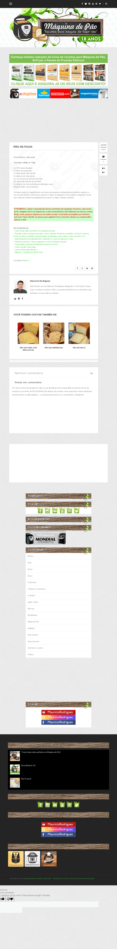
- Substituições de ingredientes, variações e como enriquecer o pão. (44, 239)
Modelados (33, 615)
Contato (47, 879)
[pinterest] (96, 3)
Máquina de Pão (34, 879)
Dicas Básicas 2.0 (28, 765)
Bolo (30, 562)
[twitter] (100, 3)
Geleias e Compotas (37, 589)
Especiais (32, 582)
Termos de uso (60, 879)
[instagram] (89, 3)
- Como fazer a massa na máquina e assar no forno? (36, 244)
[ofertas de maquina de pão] (58, 93)
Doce (30, 576)
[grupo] (86, 3)
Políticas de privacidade (82, 879)
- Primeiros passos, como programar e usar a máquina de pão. (40, 241)
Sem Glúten (33, 635)
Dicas (30, 569)
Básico (26, 260)
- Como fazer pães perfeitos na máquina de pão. (34, 231)
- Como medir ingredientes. (26, 249)
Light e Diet (33, 602)
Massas (31, 608)
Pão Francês (26, 779)
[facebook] (82, 3)
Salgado (31, 628)
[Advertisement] (58, 120)
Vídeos (31, 654)
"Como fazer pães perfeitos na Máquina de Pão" (41, 752)
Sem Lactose (33, 641)
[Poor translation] (10, 899)
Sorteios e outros (35, 648)
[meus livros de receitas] (58, 70)
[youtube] (93, 3)
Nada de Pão (33, 621)
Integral (31, 595)
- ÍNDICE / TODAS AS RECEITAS (28, 252)
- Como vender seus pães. (25, 247)
